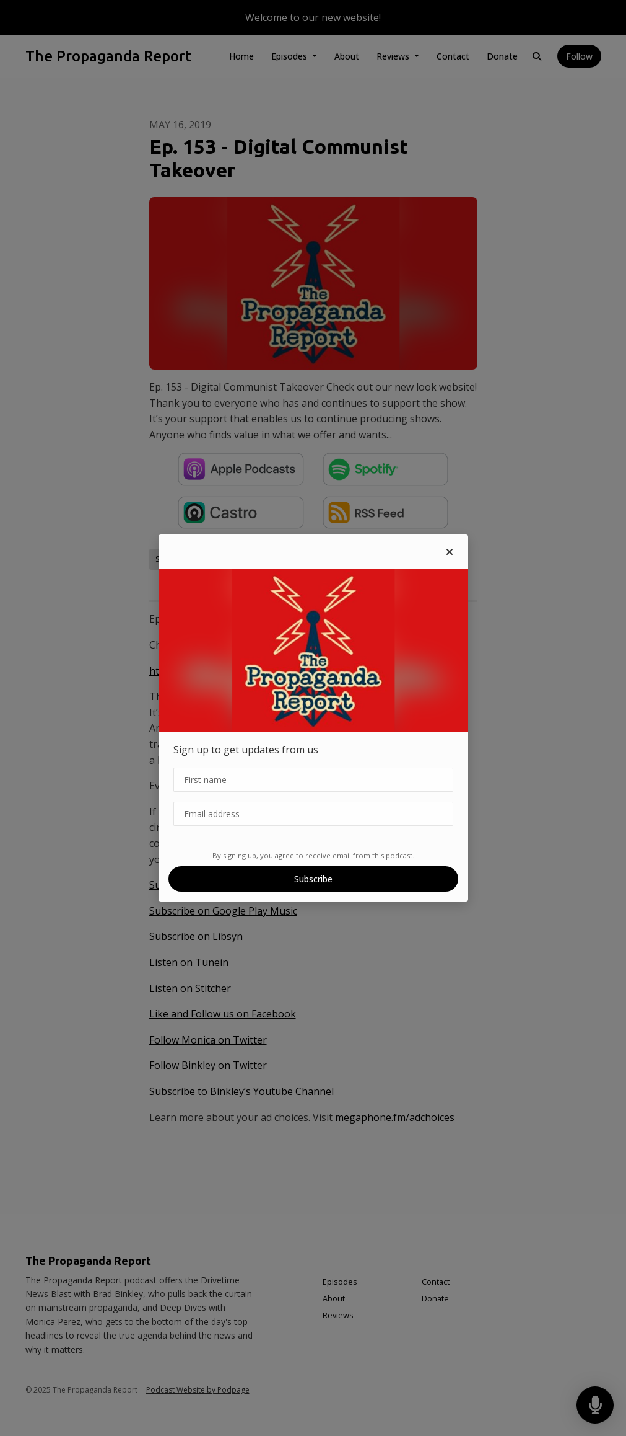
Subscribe (313, 879)
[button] (449, 551)
